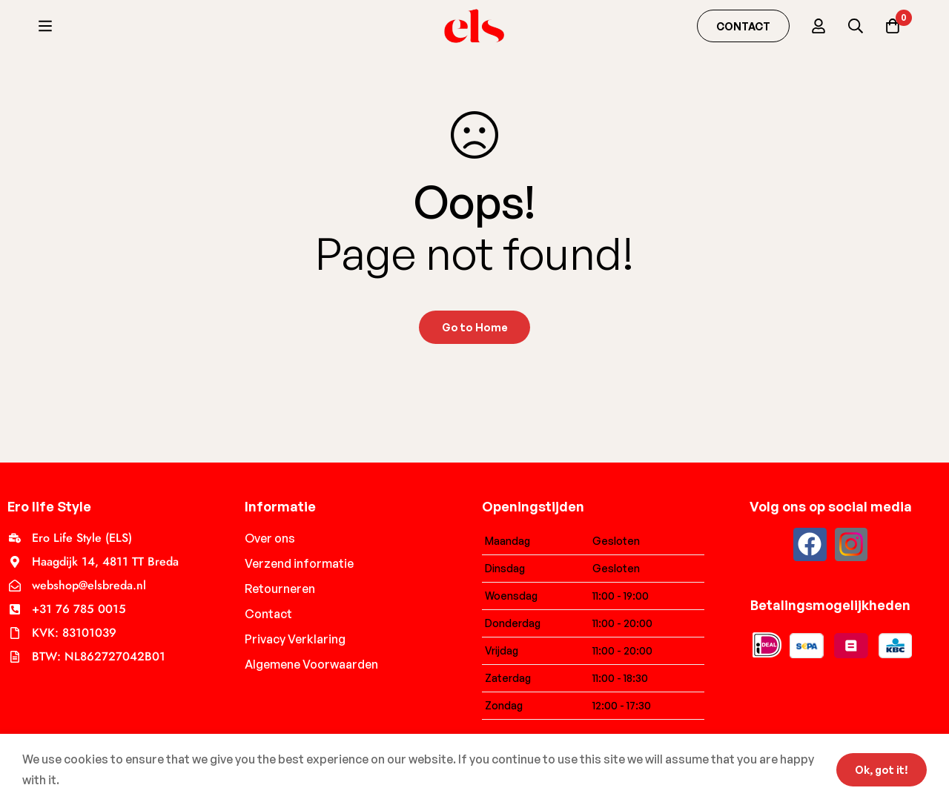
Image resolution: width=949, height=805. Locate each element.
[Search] (855, 26)
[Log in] (818, 26)
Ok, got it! (881, 769)
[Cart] (892, 26)
